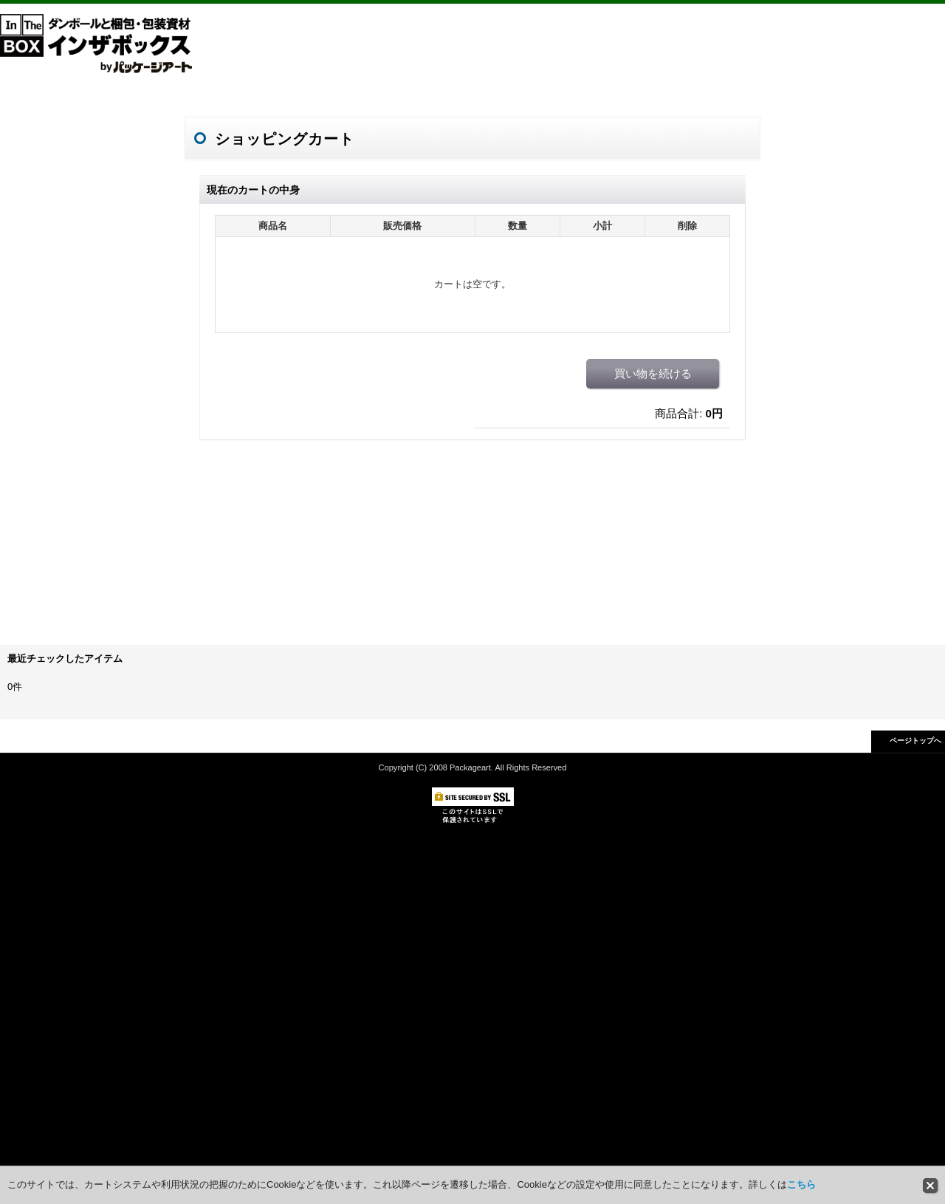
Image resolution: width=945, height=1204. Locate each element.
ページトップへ (915, 740)
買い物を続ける (653, 373)
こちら (801, 1184)
